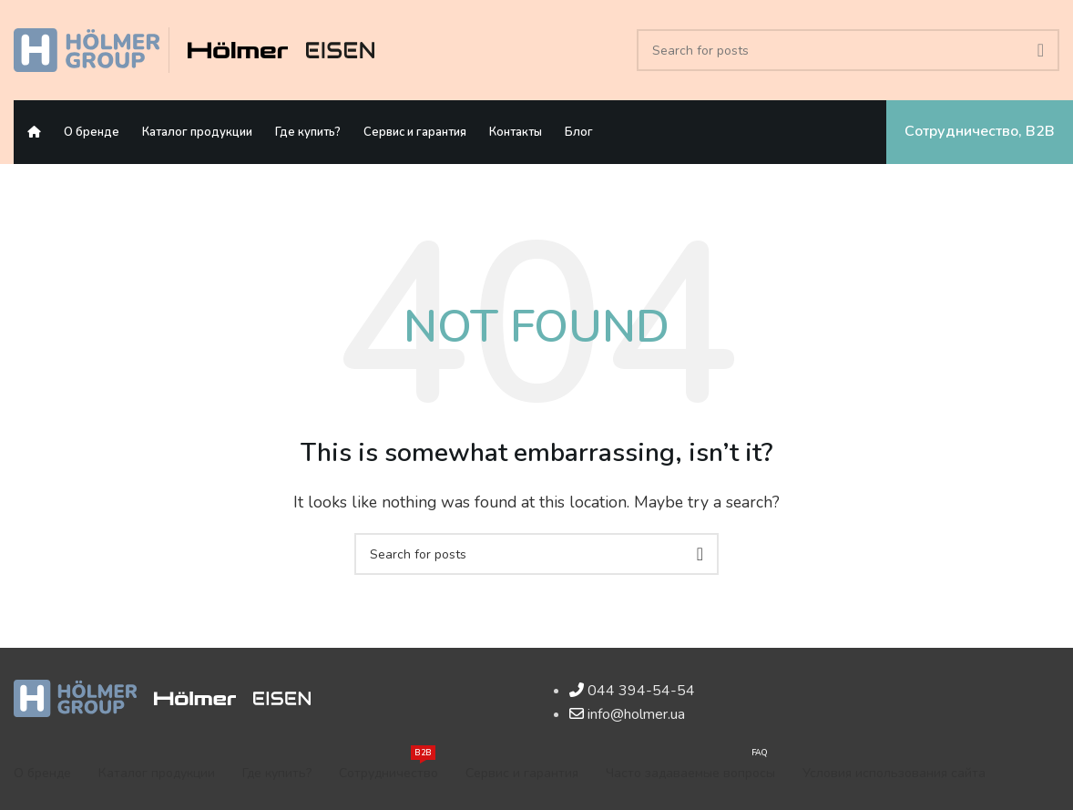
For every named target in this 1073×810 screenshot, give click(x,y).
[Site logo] (86, 49)
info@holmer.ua (636, 714)
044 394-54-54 (641, 691)
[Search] (848, 50)
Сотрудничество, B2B (979, 131)
